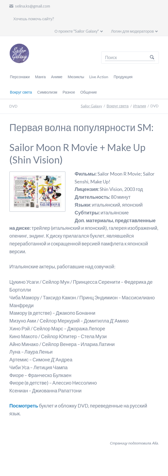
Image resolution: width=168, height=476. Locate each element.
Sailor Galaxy (91, 106)
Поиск (152, 57)
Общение (88, 92)
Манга (40, 76)
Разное (68, 92)
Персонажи (20, 76)
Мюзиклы (76, 76)
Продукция (123, 76)
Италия (139, 106)
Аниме (56, 76)
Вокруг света (21, 92)
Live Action (98, 76)
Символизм (47, 92)
